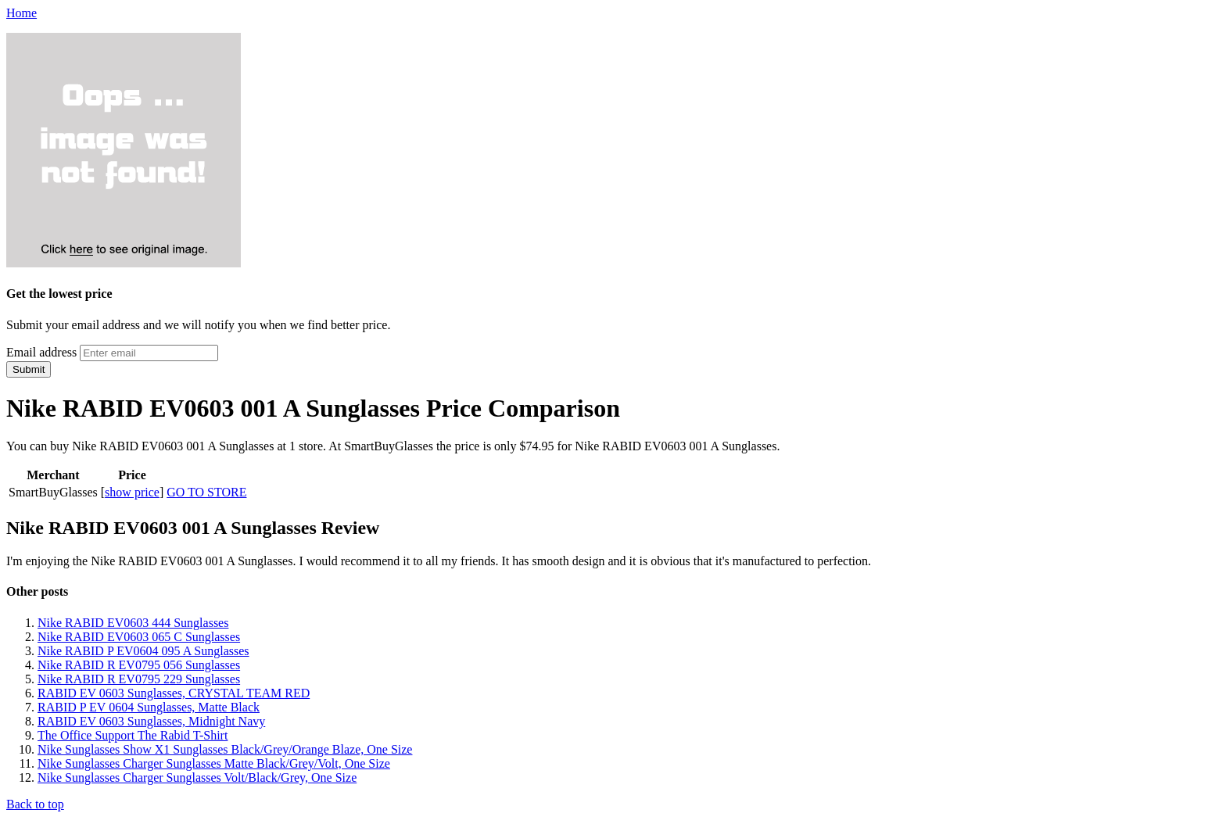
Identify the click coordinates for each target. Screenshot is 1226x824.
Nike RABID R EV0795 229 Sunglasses (139, 679)
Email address (41, 352)
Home (21, 13)
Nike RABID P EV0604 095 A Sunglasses (143, 650)
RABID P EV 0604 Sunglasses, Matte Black (149, 707)
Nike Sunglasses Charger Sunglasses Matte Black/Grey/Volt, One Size (214, 763)
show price (132, 492)
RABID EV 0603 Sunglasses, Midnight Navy (151, 721)
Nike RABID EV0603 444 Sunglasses (133, 622)
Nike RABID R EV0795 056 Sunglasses (139, 665)
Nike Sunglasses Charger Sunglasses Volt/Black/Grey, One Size (197, 777)
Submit (29, 369)
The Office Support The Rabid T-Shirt (133, 735)
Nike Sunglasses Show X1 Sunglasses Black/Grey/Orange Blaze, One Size (225, 749)
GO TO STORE (206, 492)
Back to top (35, 804)
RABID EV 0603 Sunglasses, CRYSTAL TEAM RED (174, 693)
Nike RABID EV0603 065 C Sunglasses (139, 636)
